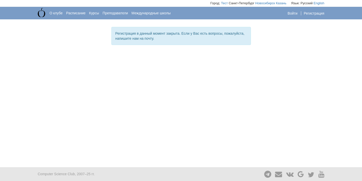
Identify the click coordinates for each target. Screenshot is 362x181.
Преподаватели (115, 13)
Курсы (94, 13)
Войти (293, 13)
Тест (224, 3)
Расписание (75, 13)
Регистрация (314, 13)
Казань (281, 3)
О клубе (56, 13)
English (318, 3)
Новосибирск (265, 3)
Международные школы (151, 13)
